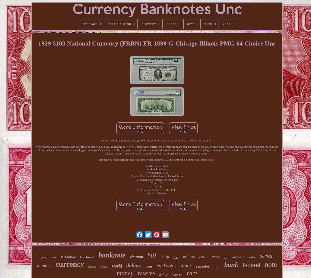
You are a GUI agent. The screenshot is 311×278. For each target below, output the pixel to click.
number (44, 265)
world (117, 266)
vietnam (136, 256)
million (189, 256)
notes (226, 258)
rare (192, 273)
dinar (186, 265)
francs (92, 266)
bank (231, 264)
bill (151, 255)
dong (215, 257)
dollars (134, 265)
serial (266, 256)
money (125, 273)
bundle (104, 267)
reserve (146, 273)
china (252, 257)
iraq (149, 266)
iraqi (165, 256)
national (177, 275)
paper (44, 257)
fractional (87, 257)
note (270, 264)
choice (217, 267)
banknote (112, 255)
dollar (163, 275)
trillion (203, 257)
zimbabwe (68, 257)
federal (251, 265)
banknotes (166, 265)
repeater (203, 266)
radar (176, 258)
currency (69, 264)
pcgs (54, 257)
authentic (238, 257)
